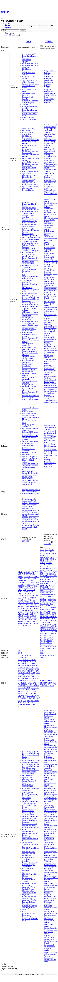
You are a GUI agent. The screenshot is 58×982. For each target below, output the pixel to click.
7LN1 (20, 682)
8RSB (33, 701)
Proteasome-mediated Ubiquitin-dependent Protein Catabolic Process (30, 295)
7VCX (29, 693)
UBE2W (43, 646)
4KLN (33, 663)
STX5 (36, 608)
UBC (27, 614)
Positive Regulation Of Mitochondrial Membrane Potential (30, 230)
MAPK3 (43, 594)
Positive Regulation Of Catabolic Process (29, 813)
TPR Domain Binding (48, 154)
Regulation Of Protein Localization (29, 884)
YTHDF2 (53, 648)
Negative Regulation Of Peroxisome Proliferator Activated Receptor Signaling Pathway (50, 323)
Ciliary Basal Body (28, 93)
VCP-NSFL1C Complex (30, 119)
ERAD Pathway (27, 288)
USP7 (30, 619)
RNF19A (21, 605)
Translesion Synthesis (29, 241)
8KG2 (33, 699)
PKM (51, 604)
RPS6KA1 (32, 605)
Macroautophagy (27, 234)
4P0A (29, 665)
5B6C (33, 665)
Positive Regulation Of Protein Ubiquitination (50, 275)
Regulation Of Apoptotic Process (50, 797)
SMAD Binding (49, 173)
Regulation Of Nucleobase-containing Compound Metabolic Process (50, 903)
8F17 (49, 684)
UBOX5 (26, 616)
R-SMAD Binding (50, 194)
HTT (30, 586)
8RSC (37, 701)
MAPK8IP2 (31, 590)
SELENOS (21, 606)
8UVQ (34, 702)
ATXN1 (32, 575)
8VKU (20, 704)
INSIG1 (35, 586)
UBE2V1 (43, 645)
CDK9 (47, 559)
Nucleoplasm (26, 60)
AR (33, 573)
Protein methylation (28, 449)
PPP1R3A (28, 599)
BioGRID (8, 35)
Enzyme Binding (50, 140)
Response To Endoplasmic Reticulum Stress (30, 838)
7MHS (35, 684)
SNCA (20, 608)
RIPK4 (25, 603)
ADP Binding (26, 173)
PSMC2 (48, 611)
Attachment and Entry (29, 456)
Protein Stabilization (48, 355)
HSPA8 (48, 583)
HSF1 (42, 579)
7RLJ (28, 691)
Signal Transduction (48, 235)
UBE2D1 (53, 633)
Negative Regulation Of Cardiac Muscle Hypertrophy (49, 246)
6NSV (51, 680)
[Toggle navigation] (1, 18)
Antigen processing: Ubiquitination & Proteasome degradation (50, 462)
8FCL (32, 695)
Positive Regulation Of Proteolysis (50, 351)
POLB (53, 605)
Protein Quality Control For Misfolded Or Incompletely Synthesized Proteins (49, 224)
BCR (52, 555)
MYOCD (43, 600)
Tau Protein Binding (48, 176)
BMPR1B (43, 557)
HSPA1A (43, 581)
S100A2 (43, 619)
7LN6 (20, 684)
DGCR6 (31, 582)
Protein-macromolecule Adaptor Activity (50, 149)
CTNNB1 (49, 563)
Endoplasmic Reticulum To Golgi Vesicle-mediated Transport (30, 213)
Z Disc (46, 88)
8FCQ (33, 697)
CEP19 (20, 580)
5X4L (24, 673)
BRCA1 (36, 577)
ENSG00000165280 (25, 655)
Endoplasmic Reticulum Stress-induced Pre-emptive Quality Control (30, 323)
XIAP (48, 648)
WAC (27, 623)
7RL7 (24, 688)
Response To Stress (28, 852)
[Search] (10, 30)
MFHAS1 (51, 596)
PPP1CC (35, 597)
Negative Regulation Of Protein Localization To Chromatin (30, 353)
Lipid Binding (27, 136)
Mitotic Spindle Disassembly (27, 318)
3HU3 (33, 660)
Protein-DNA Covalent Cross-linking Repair (29, 348)
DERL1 (25, 582)
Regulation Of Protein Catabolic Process (29, 888)
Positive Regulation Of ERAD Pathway (50, 392)
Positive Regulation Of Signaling (50, 858)
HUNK (48, 585)
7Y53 (20, 695)
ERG (42, 572)
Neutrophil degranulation (30, 441)
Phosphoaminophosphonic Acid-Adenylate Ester (31, 490)
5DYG (33, 667)
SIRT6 (53, 619)
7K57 (28, 678)
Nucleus (25, 58)
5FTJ (24, 669)
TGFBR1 (49, 628)
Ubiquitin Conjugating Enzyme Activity (50, 730)
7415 (19, 651)
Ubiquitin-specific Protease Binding (28, 189)
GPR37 (46, 576)
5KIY (20, 673)
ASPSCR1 (21, 575)
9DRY (51, 686)
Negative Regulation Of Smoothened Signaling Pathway (30, 308)
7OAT (20, 686)
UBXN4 (34, 618)
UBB (55, 632)
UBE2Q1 (49, 643)
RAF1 (54, 613)
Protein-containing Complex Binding (28, 180)
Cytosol (24, 71)
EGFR (42, 570)
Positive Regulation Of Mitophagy (50, 388)
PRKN (48, 609)
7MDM (24, 684)
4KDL (29, 663)
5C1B (28, 667)
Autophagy (26, 217)
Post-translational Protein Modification (30, 789)
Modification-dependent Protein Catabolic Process (30, 763)
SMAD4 (43, 624)
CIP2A (47, 561)
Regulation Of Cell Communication (50, 849)
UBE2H (43, 641)
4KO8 (20, 665)
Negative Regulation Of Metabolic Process (50, 911)
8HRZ (29, 699)
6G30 (29, 675)
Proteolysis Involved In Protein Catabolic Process (30, 752)
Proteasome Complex (29, 54)
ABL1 (42, 550)
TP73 (50, 630)
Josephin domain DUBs (30, 436)
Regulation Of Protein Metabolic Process (50, 721)
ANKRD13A (27, 573)
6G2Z (24, 675)
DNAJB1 (50, 568)
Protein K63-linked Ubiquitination (50, 368)
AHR (42, 551)
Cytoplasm (25, 61)
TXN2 (51, 632)
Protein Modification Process (48, 779)
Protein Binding (27, 132)
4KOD (24, 665)
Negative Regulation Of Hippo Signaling (30, 277)
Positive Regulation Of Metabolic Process (50, 240)
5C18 (37, 665)
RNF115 (36, 603)
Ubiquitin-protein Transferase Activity (50, 130)
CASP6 (49, 557)
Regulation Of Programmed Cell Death (50, 760)
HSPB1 (42, 585)
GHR (42, 576)
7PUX (24, 686)
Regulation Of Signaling (49, 845)
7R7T (33, 686)
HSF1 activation (27, 411)
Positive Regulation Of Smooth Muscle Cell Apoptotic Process (50, 310)
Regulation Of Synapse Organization (30, 315)
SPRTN (25, 608)
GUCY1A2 (44, 578)
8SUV (47, 686)
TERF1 (42, 628)
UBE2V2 (50, 645)
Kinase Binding (49, 142)
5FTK (28, 669)
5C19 (20, 667)
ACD (46, 550)
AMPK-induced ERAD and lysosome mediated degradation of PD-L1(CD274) (30, 466)
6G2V (28, 673)
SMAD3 (49, 622)
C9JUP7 (21, 657)
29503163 (25, 541)
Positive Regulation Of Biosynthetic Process (50, 887)
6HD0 (33, 675)
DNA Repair (26, 202)
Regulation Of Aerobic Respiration (29, 374)
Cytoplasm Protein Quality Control (28, 357)
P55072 (26, 657)
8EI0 (50, 682)
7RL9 (28, 688)
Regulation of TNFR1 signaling (50, 436)
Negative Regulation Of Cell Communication (30, 817)
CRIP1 (52, 561)
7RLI (24, 691)
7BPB (37, 676)
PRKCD (21, 601)
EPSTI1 (32, 584)
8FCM (37, 695)
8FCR (38, 697)
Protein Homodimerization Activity (50, 169)
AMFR (20, 573)
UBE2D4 (43, 637)
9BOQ (20, 706)
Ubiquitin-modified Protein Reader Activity (30, 183)
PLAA (29, 597)
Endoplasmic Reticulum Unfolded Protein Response (30, 245)
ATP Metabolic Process (30, 312)
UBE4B (20, 616)
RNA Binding (26, 130)
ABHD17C (36, 571)
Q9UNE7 (43, 657)
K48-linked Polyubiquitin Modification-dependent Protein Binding (30, 164)
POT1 (42, 607)
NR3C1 (42, 602)
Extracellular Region (29, 56)
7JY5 (20, 678)
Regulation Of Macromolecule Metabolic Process (50, 809)
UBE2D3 (50, 635)
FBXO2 (43, 574)
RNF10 (30, 603)
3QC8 (20, 662)
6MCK (20, 676)
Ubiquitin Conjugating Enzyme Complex (50, 91)
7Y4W (34, 693)
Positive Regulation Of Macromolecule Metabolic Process (50, 749)
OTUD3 (54, 602)
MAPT (48, 594)
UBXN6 (21, 619)
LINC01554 (32, 588)
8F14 (54, 682)
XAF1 (36, 623)
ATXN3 (20, 577)
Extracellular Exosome (29, 110)
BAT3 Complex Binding (30, 186)
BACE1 (48, 553)
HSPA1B (50, 581)
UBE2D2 (43, 635)
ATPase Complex (28, 117)
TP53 (42, 630)
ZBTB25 (28, 625)
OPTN (37, 595)
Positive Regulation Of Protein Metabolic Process (50, 874)
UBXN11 (21, 618)
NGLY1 (30, 593)
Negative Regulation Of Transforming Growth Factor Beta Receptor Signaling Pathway (51, 259)
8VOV (29, 704)
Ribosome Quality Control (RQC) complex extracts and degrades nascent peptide (30, 474)
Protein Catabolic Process (30, 766)
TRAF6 (42, 632)
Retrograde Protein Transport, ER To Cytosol (30, 249)
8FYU (54, 684)
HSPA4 (42, 583)
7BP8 (25, 676)
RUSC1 (54, 617)
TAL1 (55, 626)
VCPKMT (21, 623)
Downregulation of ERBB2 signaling (50, 445)
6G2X (38, 673)
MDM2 (20, 592)
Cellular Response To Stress (50, 955)
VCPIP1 (32, 621)
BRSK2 (20, 578)
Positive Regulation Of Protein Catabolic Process (30, 303)
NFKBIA (24, 593)
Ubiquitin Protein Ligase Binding (50, 161)
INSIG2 (20, 588)
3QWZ (33, 662)
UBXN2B (28, 618)
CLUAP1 (26, 580)
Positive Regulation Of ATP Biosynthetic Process (30, 398)
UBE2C (46, 633)
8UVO (24, 702)
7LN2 (24, 682)
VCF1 (27, 621)
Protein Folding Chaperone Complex (49, 100)
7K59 (32, 678)
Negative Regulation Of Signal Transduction (30, 802)
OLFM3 (48, 602)
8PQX (20, 701)
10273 (42, 651)
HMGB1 (51, 578)
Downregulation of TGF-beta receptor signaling (50, 427)
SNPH (47, 626)
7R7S (29, 686)
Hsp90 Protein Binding (49, 187)
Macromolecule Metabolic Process (28, 785)
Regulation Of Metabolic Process (50, 793)
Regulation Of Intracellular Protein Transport (29, 879)
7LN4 (33, 682)
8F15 (42, 684)
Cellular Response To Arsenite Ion (29, 378)
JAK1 (42, 587)
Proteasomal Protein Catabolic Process (29, 225)
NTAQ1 (27, 595)
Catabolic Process (28, 777)
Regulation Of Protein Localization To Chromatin (29, 388)
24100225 (8, 28)
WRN (31, 623)
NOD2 (36, 593)
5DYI (37, 667)
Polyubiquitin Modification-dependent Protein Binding (30, 151)
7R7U (37, 686)
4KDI (24, 663)
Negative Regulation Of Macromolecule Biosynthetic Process (49, 946)
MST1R (52, 598)
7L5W (36, 678)
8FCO (24, 697)
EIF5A (47, 570)
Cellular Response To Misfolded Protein (29, 329)
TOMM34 (28, 612)
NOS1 (49, 600)
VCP (28, 41)
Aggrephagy (26, 454)
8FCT (20, 699)
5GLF (24, 671)
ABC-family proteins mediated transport (29, 414)
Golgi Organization (28, 907)
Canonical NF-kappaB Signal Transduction (29, 221)
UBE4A (32, 614)
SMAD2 (43, 622)
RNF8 (26, 605)
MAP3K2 (43, 592)
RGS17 (46, 615)
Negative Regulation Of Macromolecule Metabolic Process (50, 938)
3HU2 (29, 660)
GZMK (20, 586)
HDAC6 (26, 586)
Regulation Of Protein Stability (49, 280)
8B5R (28, 695)
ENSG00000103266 (47, 655)
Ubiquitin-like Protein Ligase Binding (29, 176)
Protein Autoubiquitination (50, 358)
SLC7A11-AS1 (45, 620)
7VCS (33, 691)
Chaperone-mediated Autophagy (48, 363)
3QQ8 (29, 662)
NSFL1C (21, 595)
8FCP (29, 697)
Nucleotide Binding (28, 128)
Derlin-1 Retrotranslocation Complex (28, 97)
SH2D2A (29, 606)
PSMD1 (54, 611)
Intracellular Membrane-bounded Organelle (30, 101)
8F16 (45, 684)
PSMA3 (43, 611)
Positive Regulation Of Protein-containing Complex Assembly (29, 254)
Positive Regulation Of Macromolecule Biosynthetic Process (50, 931)
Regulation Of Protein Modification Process (49, 923)
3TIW (20, 663)
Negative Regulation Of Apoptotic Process (50, 337)
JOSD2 (52, 587)
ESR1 (38, 584)
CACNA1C (33, 578)
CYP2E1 (43, 565)
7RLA (33, 688)
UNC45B (49, 646)
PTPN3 (20, 603)
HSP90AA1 (48, 579)
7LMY (24, 680)
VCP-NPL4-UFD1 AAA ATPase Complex (30, 81)
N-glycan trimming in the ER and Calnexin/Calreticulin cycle (30, 420)
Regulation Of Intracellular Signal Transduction (50, 816)
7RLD (24, 689)
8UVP (29, 702)
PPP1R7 (34, 599)
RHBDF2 (53, 615)
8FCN (20, 697)
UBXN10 (33, 616)
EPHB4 (27, 584)
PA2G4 (42, 604)
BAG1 (54, 553)
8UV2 (20, 702)
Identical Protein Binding (30, 171)
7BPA (33, 676)
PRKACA (54, 607)
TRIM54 (35, 612)
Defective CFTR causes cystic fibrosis (30, 433)
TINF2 (54, 628)
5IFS (28, 671)
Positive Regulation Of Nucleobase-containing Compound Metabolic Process (50, 768)
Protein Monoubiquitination (51, 217)
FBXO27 (49, 574)
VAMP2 (35, 619)
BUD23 (26, 578)
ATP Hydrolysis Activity (30, 140)
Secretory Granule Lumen (30, 84)
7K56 (24, 678)
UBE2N (43, 643)
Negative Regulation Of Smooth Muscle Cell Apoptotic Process (49, 301)
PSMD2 (43, 613)
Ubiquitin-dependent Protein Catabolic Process (30, 208)
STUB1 (49, 41)
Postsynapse (26, 915)
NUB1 (32, 595)
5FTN (20, 671)
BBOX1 (47, 555)
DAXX (48, 566)
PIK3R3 (24, 597)
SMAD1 (53, 620)
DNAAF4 (43, 568)
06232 (42, 653)
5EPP (20, 669)
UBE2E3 (50, 639)
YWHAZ (21, 625)
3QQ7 (24, 662)
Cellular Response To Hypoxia (50, 377)
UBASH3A (22, 614)
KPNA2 (51, 589)
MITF (42, 598)
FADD (55, 572)
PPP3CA (47, 607)
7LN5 (37, 682)
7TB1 (42, 682)
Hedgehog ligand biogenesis (28, 425)
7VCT (37, 691)
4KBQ (42, 680)
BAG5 (31, 577)
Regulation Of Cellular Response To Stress (29, 901)
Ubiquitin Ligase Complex (50, 72)
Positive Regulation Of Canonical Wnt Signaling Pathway (30, 340)
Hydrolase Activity (28, 138)
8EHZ (46, 682)
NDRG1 (34, 592)
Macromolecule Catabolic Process (50, 774)
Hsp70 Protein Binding (49, 144)
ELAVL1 (21, 584)
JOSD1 (46, 587)
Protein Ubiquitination (29, 236)
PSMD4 (48, 613)
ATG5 (27, 575)
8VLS (25, 704)
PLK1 (42, 605)
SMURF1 (54, 624)
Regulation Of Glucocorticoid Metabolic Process (50, 285)
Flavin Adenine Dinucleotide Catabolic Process (30, 334)
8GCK (42, 686)
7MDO (30, 684)
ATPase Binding (27, 792)
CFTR (42, 561)
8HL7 (24, 699)
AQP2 (46, 551)
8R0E (24, 701)
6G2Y (20, 675)
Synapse (25, 104)
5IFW (32, 671)
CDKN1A (53, 559)
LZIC (24, 590)
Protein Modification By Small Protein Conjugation (30, 797)
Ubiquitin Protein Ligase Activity (50, 191)
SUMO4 (21, 610)
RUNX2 (49, 617)
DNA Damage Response (30, 219)
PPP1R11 (21, 599)
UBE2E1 (50, 637)
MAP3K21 (50, 592)
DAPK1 (43, 566)
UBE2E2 (43, 639)
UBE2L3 (49, 641)
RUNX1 (43, 617)
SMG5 (48, 624)
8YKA (34, 704)
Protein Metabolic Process (31, 760)
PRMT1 (53, 609)
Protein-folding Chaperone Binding (50, 180)
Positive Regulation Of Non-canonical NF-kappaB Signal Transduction (29, 363)
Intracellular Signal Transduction (28, 858)
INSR (53, 585)
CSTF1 (20, 582)
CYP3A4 (50, 565)
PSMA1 (26, 601)
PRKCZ (43, 609)
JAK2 (26, 588)
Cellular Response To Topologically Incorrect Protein (30, 844)
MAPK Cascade (49, 199)
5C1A (24, 667)
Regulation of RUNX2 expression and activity (50, 449)
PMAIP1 (48, 605)
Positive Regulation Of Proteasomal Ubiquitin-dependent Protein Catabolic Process (30, 260)
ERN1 (46, 572)
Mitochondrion (49, 80)
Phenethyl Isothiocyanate (30, 493)
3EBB (20, 660)
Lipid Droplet (26, 69)
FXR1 (54, 574)
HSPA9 (53, 583)
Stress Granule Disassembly (27, 281)
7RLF (29, 689)
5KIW (37, 671)
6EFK (47, 680)
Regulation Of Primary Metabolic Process (50, 742)
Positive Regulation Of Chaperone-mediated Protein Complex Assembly (50, 382)
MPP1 (47, 598)
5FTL (32, 669)
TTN (47, 632)
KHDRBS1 (44, 589)
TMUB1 (31, 610)
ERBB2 (52, 570)
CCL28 (55, 557)
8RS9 (29, 701)
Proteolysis (26, 759)
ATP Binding (26, 134)
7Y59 (24, 695)
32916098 (47, 544)
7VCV (25, 693)
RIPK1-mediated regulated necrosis (50, 432)
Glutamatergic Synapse (30, 112)
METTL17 (27, 592)
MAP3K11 (49, 591)
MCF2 (53, 594)
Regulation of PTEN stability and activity (50, 455)
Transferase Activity (48, 137)
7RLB (37, 688)
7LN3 (29, 682)
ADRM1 (51, 550)
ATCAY (53, 551)
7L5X (20, 680)
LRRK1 (43, 591)
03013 (20, 653)
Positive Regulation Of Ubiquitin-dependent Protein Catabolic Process (30, 394)
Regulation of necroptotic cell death (49, 440)
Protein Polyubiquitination (50, 202)
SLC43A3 (35, 606)
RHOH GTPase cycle (29, 452)
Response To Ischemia (48, 206)
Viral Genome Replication (31, 237)
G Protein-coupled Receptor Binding (50, 126)
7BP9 (29, 676)
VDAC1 (43, 648)
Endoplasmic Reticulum (30, 63)
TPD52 (54, 630)
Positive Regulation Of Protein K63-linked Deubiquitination (29, 369)
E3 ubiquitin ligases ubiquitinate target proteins (28, 445)
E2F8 (55, 568)
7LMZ (29, 680)
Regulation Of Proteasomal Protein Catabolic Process (29, 896)
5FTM (36, 669)
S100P (48, 619)
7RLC (20, 689)
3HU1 (24, 660)
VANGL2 (21, 621)
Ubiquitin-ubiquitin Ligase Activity (50, 165)
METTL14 (43, 596)
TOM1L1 (21, 612)
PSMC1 (32, 601)
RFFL (42, 615)
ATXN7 (26, 577)
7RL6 (20, 688)
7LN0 (34, 680)
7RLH (20, 691)
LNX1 (20, 590)
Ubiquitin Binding (28, 779)
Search (7, 23)
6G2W (33, 673)
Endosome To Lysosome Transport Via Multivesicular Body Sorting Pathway (30, 268)
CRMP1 (32, 580)
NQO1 (53, 600)
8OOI (37, 699)
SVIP (26, 610)
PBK (19, 597)
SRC (51, 626)
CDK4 (42, 559)
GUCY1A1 (53, 576)
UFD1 (26, 619)
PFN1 (47, 604)
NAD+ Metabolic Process (30, 239)
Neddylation (26, 451)
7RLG (33, 689)
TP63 (46, 630)
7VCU (20, 693)
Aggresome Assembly (29, 327)
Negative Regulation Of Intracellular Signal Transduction (30, 865)
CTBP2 (42, 563)
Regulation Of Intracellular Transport (29, 905)
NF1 (19, 593)
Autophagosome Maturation (27, 344)
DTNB (37, 582)
